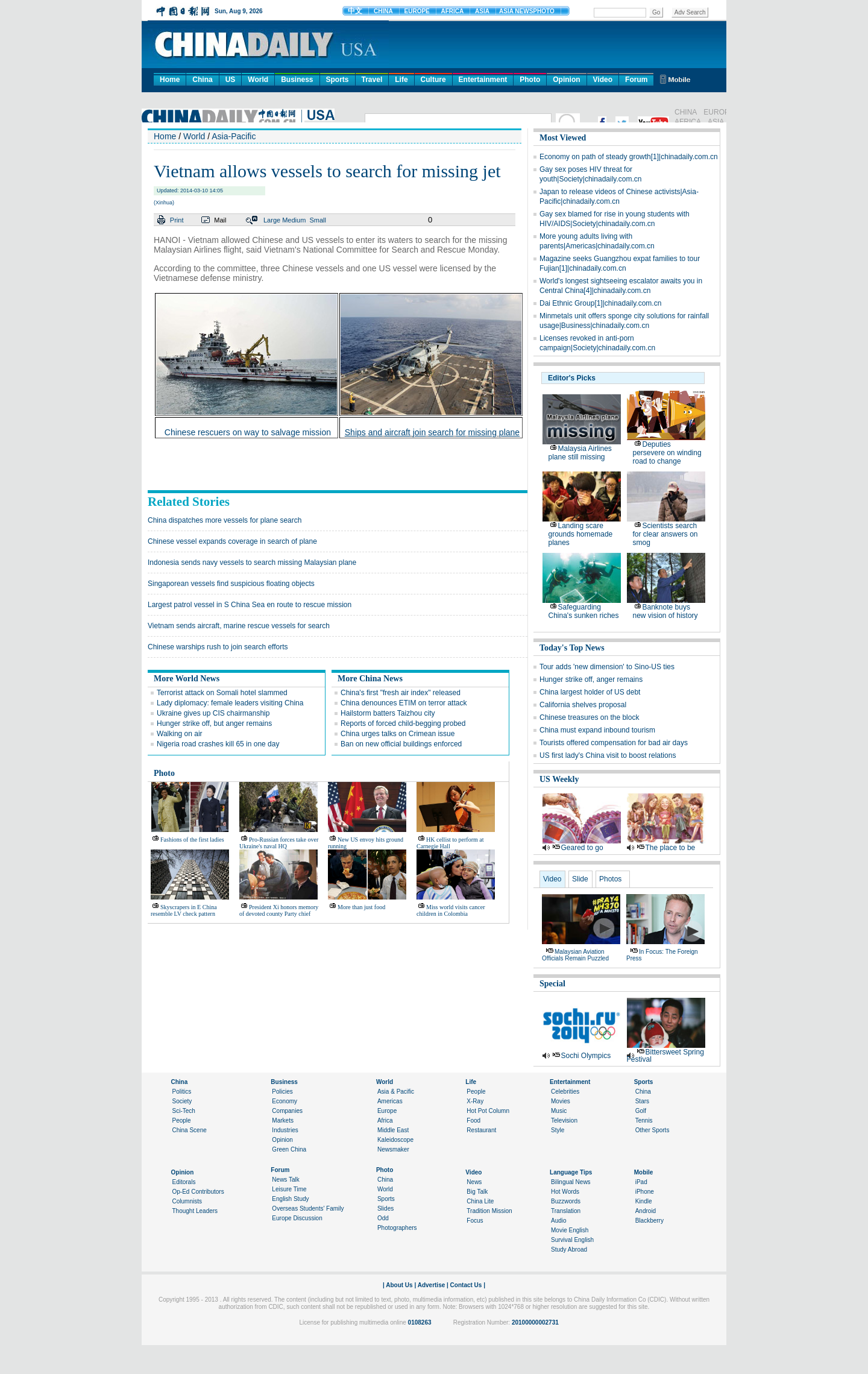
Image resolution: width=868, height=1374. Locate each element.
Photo (530, 79)
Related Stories (189, 501)
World (258, 79)
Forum (636, 79)
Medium (294, 220)
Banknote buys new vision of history (665, 611)
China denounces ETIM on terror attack (404, 703)
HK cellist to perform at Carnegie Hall (450, 842)
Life (401, 79)
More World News (186, 678)
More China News (370, 678)
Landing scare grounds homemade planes (581, 534)
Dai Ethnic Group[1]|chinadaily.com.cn (600, 303)
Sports (337, 79)
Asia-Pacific (234, 136)
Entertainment (483, 79)
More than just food (361, 907)
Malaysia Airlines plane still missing (580, 452)
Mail (220, 220)
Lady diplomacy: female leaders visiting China (230, 703)
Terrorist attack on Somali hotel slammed (222, 693)
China (202, 79)
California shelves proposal (582, 705)
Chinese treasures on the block (589, 717)
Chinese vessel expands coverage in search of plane (232, 541)
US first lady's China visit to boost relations (607, 755)
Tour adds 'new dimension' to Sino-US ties (607, 667)
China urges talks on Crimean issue (397, 734)
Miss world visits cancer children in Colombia (451, 910)
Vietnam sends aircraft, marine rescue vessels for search (239, 626)
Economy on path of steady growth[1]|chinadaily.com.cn (628, 157)
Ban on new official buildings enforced (401, 744)
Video (602, 79)
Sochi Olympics (586, 1055)
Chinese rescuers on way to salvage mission (248, 432)
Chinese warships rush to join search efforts (218, 647)
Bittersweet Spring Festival (665, 1056)
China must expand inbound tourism (597, 730)
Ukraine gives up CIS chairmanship (213, 713)
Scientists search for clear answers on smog (665, 534)
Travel (372, 79)
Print (177, 220)
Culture (433, 79)
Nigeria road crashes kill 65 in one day (218, 744)
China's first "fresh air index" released (401, 693)
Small (317, 220)
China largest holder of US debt (589, 692)
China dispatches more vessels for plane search (224, 520)
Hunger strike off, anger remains (591, 679)
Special (552, 983)
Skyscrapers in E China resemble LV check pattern (184, 910)
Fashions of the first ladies (192, 839)
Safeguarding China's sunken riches (584, 611)
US (230, 79)
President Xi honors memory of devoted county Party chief (278, 910)
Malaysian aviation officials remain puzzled (575, 955)
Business (297, 79)
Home (170, 79)
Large (271, 220)
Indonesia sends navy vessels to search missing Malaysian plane (252, 562)
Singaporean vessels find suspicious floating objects (231, 583)
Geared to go (582, 847)
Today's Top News (572, 647)
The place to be (671, 847)
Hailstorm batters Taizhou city (388, 713)
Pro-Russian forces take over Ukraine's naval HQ (278, 842)
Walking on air (180, 734)
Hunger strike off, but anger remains (214, 723)
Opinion (566, 79)
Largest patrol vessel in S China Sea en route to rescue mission (249, 604)
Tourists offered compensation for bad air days (613, 743)
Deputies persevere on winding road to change (667, 452)
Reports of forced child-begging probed (403, 723)
